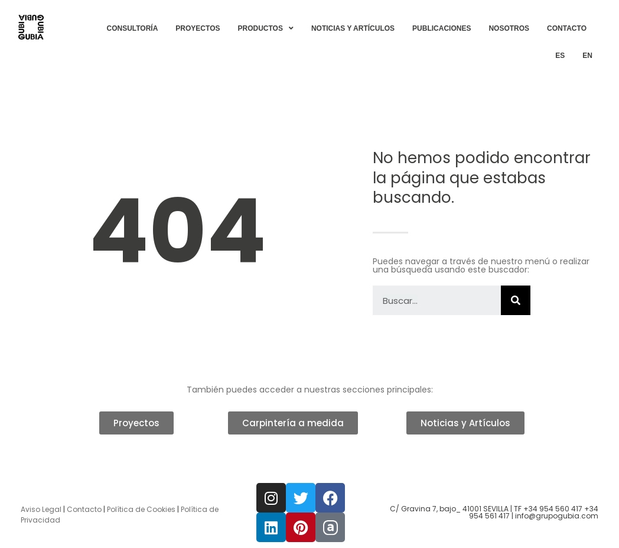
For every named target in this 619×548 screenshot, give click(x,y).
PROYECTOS (197, 28)
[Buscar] (515, 300)
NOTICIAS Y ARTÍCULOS (353, 28)
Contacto (84, 509)
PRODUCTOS (266, 28)
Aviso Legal (41, 509)
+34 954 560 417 (552, 509)
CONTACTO (567, 28)
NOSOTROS (508, 28)
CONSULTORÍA (132, 28)
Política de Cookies (141, 509)
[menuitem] (560, 55)
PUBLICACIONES (441, 28)
